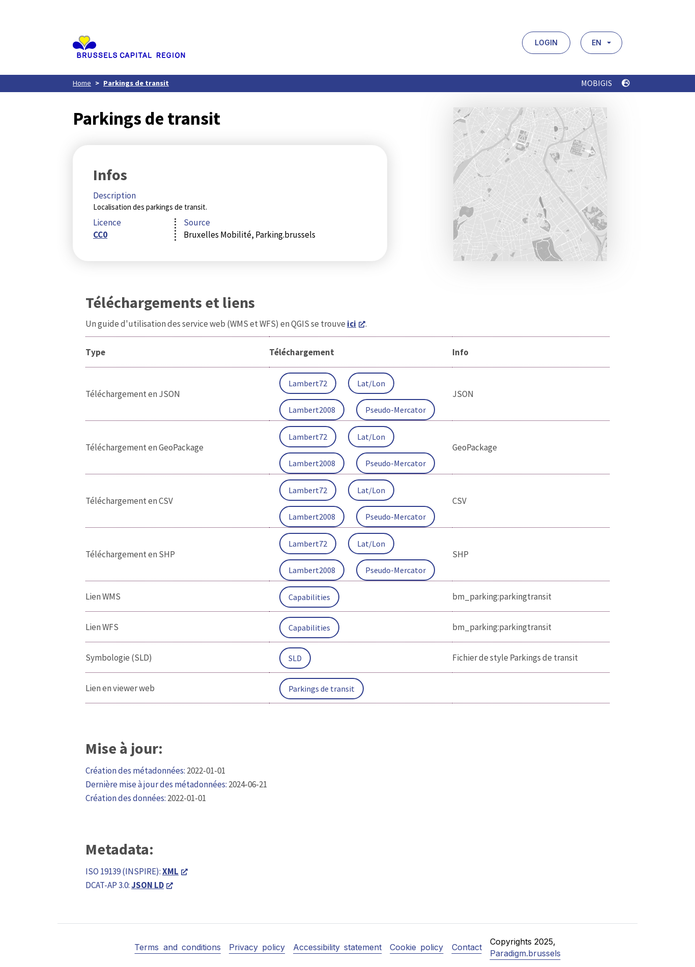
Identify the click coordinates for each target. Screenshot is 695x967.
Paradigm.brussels (525, 953)
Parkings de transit (136, 83)
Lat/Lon (371, 383)
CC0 (100, 234)
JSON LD (147, 885)
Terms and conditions (177, 947)
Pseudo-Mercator (395, 410)
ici (351, 323)
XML (170, 871)
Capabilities (309, 597)
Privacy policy (257, 947)
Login (546, 42)
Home (82, 83)
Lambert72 (307, 383)
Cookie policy (416, 947)
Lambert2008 (311, 410)
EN (596, 42)
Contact (467, 947)
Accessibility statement (337, 947)
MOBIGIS (605, 83)
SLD (295, 658)
